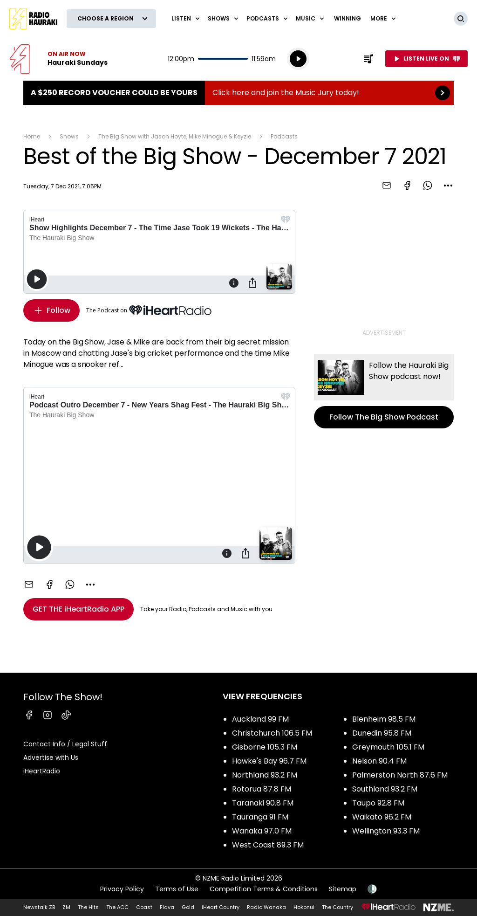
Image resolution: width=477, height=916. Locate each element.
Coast (144, 907)
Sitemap (342, 889)
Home (31, 136)
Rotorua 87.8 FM (261, 789)
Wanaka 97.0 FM (262, 831)
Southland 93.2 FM (384, 789)
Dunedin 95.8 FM (381, 733)
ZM (66, 907)
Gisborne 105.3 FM (264, 747)
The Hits (88, 907)
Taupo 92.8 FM (378, 803)
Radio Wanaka (266, 907)
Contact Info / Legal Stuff (65, 744)
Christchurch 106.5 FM (272, 733)
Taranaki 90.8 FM (262, 803)
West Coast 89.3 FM (268, 845)
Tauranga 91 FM (260, 817)
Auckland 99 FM (260, 719)
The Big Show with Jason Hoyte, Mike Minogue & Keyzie (174, 136)
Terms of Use (176, 889)
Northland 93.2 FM (264, 775)
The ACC (117, 907)
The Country (337, 907)
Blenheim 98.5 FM (384, 719)
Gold (188, 907)
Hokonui (303, 907)
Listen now (58, 58)
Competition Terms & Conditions (264, 889)
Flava (167, 907)
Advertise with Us (50, 757)
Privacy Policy (122, 889)
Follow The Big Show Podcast (384, 391)
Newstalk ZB (39, 907)
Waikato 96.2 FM (381, 817)
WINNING (347, 18)
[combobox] (448, 185)
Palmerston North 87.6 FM (400, 775)
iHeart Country (220, 907)
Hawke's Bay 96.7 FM (269, 761)
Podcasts (284, 136)
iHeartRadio (41, 771)
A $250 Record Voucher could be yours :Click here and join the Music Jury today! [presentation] (238, 93)
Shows (69, 136)
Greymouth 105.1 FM (388, 747)
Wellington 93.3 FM (386, 831)
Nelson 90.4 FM (379, 761)
